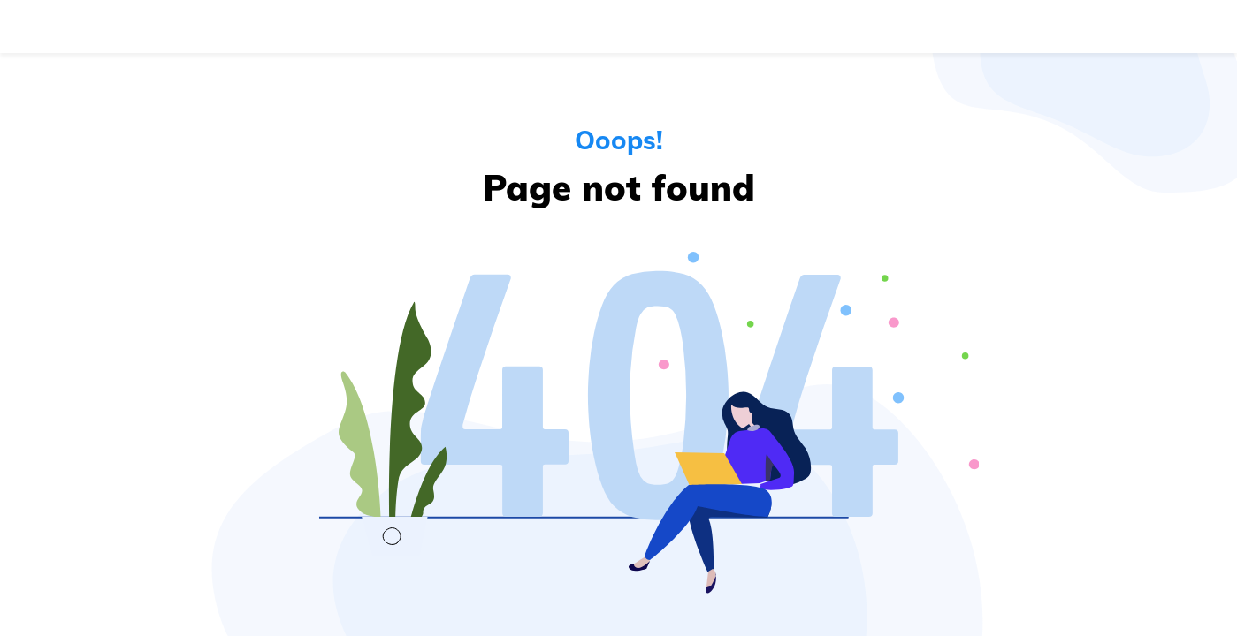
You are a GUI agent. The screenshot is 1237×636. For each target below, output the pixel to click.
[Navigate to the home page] (100, 26)
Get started (1148, 26)
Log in (1038, 26)
